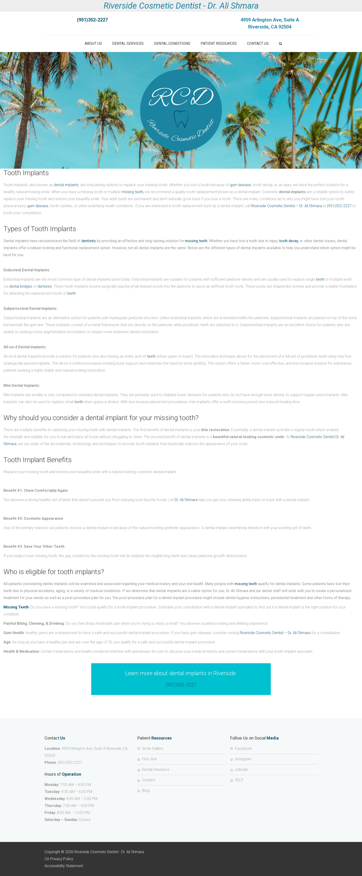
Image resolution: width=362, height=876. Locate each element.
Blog (146, 790)
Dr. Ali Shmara (186, 500)
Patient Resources (219, 43)
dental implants (66, 185)
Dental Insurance (155, 769)
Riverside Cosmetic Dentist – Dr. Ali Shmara (286, 206)
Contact (148, 780)
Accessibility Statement (64, 866)
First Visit (149, 759)
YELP (239, 780)
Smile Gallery (152, 748)
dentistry (88, 241)
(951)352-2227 (339, 206)
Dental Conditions (172, 43)
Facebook (243, 748)
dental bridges (20, 286)
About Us (93, 43)
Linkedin (241, 769)
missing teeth (196, 241)
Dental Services (128, 43)
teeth (320, 279)
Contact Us (258, 43)
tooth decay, (289, 241)
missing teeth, (133, 192)
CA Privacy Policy (59, 859)
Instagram (243, 759)
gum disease (240, 185)
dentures (45, 286)
